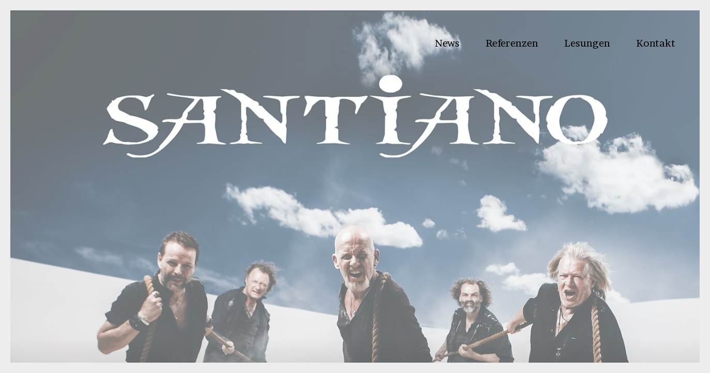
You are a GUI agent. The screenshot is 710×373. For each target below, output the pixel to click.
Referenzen (511, 43)
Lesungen (587, 43)
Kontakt (655, 43)
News (447, 43)
